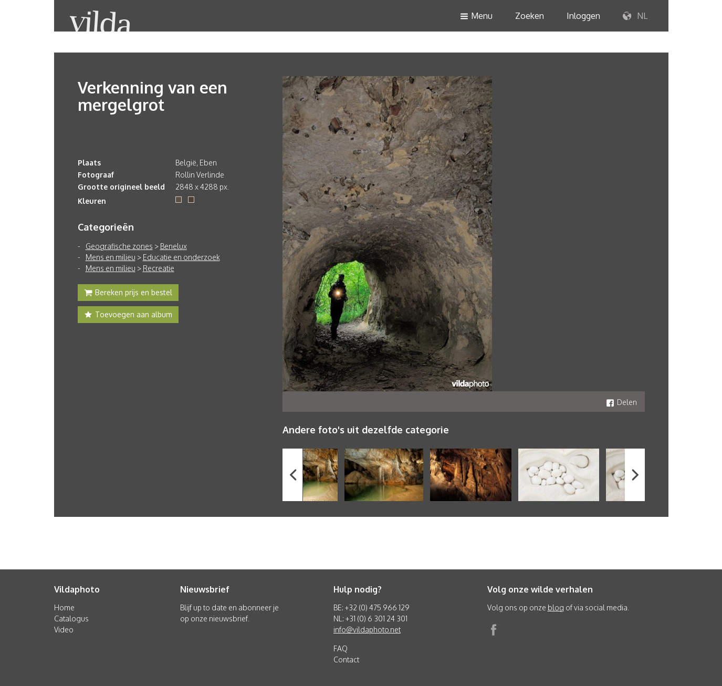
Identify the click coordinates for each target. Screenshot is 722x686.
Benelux (173, 246)
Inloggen (583, 16)
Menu (476, 17)
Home (64, 607)
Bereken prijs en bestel (128, 293)
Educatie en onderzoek (181, 257)
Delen (621, 402)
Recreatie (158, 268)
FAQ (340, 648)
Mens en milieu (110, 257)
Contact (346, 659)
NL (635, 16)
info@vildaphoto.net (367, 629)
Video (64, 629)
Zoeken (529, 16)
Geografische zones (119, 246)
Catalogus (71, 618)
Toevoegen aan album (128, 315)
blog (556, 607)
